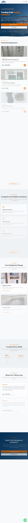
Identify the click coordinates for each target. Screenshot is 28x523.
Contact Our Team (14, 452)
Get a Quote (14, 27)
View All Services (14, 252)
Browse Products (14, 455)
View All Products (14, 183)
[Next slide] (26, 20)
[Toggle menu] (26, 1)
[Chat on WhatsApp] (25, 520)
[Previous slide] (2, 20)
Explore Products (14, 24)
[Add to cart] (25, 66)
